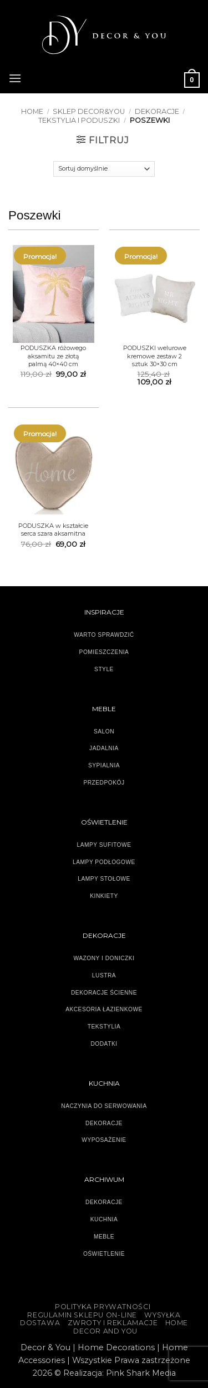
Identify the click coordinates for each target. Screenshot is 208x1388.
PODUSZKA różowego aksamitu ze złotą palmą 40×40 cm (53, 356)
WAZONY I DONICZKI (104, 958)
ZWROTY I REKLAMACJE (113, 1323)
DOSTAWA (40, 1323)
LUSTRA (104, 975)
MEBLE (104, 1237)
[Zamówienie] (104, 169)
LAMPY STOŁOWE (104, 879)
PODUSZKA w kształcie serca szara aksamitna (53, 529)
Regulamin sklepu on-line (82, 1315)
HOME (176, 1323)
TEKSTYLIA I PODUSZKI (79, 120)
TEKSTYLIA (104, 1026)
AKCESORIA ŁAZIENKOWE (104, 1009)
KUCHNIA (104, 1219)
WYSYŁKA (162, 1315)
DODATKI (103, 1044)
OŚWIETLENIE (104, 1254)
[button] (15, 77)
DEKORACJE (157, 111)
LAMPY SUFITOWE (104, 845)
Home (32, 111)
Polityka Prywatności (102, 1306)
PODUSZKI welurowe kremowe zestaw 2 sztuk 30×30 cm (154, 356)
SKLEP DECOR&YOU (89, 111)
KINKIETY (104, 896)
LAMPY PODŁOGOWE (104, 862)
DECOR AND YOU (105, 1331)
